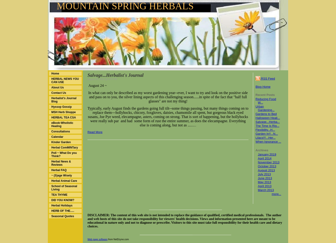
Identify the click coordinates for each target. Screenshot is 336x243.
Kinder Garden (61, 142)
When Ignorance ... (268, 141)
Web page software (98, 239)
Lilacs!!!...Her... (266, 137)
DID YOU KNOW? (62, 200)
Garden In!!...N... (267, 133)
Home (55, 73)
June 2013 (265, 178)
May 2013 (264, 182)
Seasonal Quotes (62, 216)
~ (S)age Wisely (61, 175)
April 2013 (265, 186)
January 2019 (267, 154)
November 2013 (269, 162)
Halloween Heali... (268, 118)
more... (276, 194)
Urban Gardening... (265, 108)
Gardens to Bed (266, 114)
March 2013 (266, 190)
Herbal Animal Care (64, 180)
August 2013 (266, 170)
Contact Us (58, 92)
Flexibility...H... (265, 130)
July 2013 (264, 174)
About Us (57, 87)
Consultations (60, 131)
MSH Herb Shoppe (63, 112)
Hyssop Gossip (61, 106)
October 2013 (267, 166)
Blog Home (263, 86)
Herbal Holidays (62, 205)
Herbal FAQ (58, 170)
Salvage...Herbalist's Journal (116, 75)
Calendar (57, 136)
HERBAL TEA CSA (63, 117)
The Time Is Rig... (267, 126)
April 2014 (265, 158)
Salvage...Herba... (268, 122)
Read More (95, 132)
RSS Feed (265, 78)
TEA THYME (59, 194)
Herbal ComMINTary (64, 147)
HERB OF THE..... (62, 211)
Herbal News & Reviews (61, 163)
